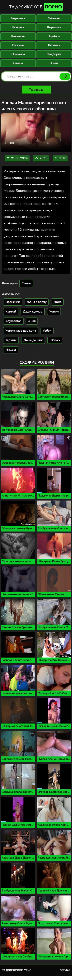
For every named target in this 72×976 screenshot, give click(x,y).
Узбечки (54, 18)
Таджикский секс (16, 970)
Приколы (18, 54)
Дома (57, 302)
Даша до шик (33, 340)
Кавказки (18, 36)
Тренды (36, 89)
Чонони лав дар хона (20, 331)
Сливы (18, 63)
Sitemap (65, 970)
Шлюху (55, 340)
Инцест (10, 350)
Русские (18, 45)
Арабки (54, 36)
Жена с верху (36, 302)
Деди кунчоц (32, 311)
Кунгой (10, 311)
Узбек (47, 331)
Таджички (18, 18)
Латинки (54, 45)
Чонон (54, 311)
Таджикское (36, 7)
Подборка (54, 54)
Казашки (18, 27)
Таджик (11, 340)
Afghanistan (13, 321)
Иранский (12, 302)
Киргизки (54, 27)
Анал (54, 63)
